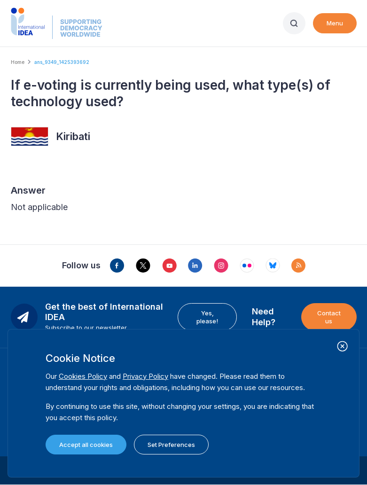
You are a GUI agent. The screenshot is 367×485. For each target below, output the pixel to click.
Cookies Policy (83, 376)
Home (17, 62)
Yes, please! (207, 316)
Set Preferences (171, 444)
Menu (335, 23)
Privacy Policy (145, 376)
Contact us (329, 316)
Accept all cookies (86, 444)
